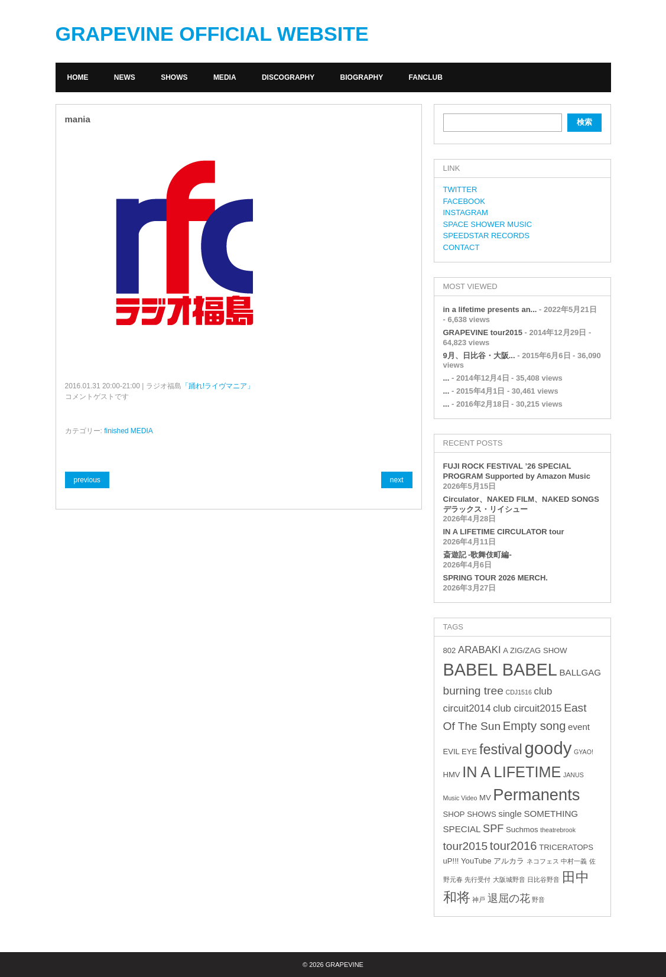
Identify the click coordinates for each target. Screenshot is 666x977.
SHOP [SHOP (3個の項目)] (454, 814)
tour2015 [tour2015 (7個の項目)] (465, 846)
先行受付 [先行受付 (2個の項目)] (477, 879)
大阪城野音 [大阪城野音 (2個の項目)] (509, 879)
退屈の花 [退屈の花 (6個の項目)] (509, 898)
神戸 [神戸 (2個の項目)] (478, 899)
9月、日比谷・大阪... (479, 355)
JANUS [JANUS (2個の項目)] (573, 774)
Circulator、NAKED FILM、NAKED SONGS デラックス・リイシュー (521, 504)
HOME (78, 77)
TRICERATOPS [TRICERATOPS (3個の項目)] (566, 847)
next (397, 480)
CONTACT (461, 247)
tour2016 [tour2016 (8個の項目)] (513, 845)
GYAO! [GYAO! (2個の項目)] (583, 751)
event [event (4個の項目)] (579, 727)
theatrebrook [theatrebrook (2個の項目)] (558, 829)
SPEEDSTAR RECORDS (486, 235)
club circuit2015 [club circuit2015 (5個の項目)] (527, 708)
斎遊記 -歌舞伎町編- (477, 554)
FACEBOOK (464, 201)
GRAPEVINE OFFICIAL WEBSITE (212, 33)
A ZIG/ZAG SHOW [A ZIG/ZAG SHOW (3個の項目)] (535, 650)
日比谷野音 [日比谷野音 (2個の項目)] (543, 879)
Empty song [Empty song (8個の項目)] (534, 725)
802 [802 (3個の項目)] (449, 650)
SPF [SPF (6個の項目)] (493, 829)
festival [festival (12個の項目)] (500, 749)
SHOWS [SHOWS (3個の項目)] (481, 814)
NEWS (124, 77)
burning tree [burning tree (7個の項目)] (473, 690)
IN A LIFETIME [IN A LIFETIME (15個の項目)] (511, 772)
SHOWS (174, 77)
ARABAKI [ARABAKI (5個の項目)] (479, 649)
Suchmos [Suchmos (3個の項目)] (522, 829)
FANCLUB (426, 77)
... (446, 378)
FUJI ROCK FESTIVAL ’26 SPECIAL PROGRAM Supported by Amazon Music (516, 471)
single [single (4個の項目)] (510, 814)
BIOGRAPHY (362, 77)
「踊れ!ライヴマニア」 (217, 386)
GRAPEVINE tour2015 (482, 332)
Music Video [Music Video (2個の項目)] (460, 797)
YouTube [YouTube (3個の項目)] (476, 860)
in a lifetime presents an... (490, 309)
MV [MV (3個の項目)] (485, 797)
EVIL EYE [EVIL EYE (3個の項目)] (460, 751)
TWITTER (460, 189)
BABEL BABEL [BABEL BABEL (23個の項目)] (500, 669)
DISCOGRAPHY (288, 77)
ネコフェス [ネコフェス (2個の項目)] (543, 861)
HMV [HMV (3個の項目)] (451, 774)
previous (87, 480)
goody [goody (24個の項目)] (547, 748)
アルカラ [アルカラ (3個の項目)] (508, 860)
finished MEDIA (128, 431)
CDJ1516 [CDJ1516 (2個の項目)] (518, 692)
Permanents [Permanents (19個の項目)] (536, 795)
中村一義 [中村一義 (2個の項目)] (574, 861)
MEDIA (224, 77)
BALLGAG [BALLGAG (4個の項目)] (580, 672)
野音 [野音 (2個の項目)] (538, 899)
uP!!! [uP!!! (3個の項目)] (451, 860)
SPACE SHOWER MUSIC (487, 224)
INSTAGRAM (465, 212)
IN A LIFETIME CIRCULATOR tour (503, 531)
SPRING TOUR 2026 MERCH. (495, 577)
